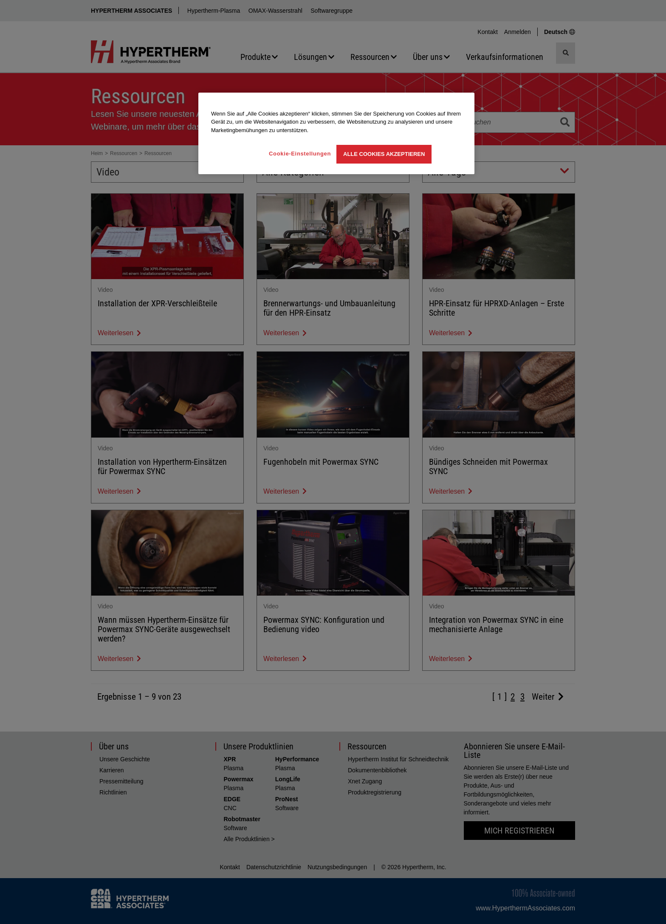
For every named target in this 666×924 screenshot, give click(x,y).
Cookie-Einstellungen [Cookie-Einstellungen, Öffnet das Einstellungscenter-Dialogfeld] (300, 153)
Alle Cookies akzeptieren (384, 154)
